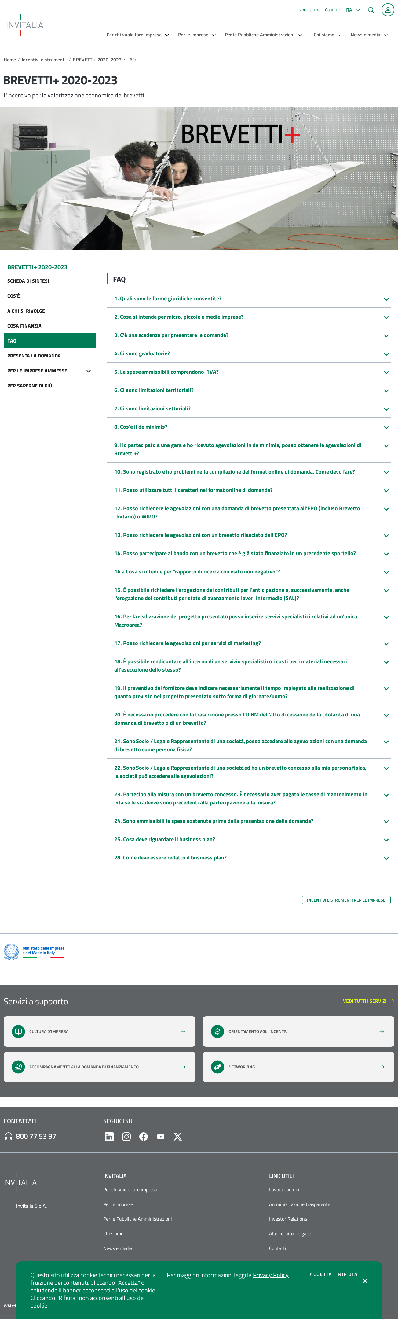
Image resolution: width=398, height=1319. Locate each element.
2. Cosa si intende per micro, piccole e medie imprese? (178, 317)
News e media (117, 1248)
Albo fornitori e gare (290, 1233)
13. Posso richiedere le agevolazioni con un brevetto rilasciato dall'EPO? (200, 535)
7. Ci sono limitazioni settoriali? (152, 408)
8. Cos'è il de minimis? (140, 427)
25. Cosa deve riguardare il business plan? (164, 839)
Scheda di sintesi (28, 280)
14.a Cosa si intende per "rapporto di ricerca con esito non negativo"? (197, 571)
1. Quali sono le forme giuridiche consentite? (167, 298)
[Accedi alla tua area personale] (388, 9)
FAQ (11, 340)
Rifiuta (348, 1274)
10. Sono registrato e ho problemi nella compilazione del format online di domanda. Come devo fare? (234, 471)
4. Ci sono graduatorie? (142, 353)
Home (10, 59)
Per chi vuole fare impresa (130, 1189)
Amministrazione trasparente (299, 1204)
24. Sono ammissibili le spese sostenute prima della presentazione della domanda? (213, 821)
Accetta (321, 1274)
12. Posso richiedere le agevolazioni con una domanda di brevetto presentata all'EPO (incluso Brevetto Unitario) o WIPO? (237, 512)
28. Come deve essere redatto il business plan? (170, 857)
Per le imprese (118, 1204)
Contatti (332, 9)
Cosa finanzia (24, 325)
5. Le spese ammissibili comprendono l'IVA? (166, 372)
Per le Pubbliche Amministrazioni (137, 1218)
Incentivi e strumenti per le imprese (346, 900)
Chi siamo (113, 1233)
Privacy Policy (271, 1275)
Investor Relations (288, 1218)
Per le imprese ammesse (37, 370)
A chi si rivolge (26, 310)
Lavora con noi (308, 9)
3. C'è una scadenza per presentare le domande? (171, 335)
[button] (352, 9)
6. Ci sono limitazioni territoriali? (154, 390)
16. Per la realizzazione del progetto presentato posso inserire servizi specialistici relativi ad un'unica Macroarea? (235, 620)
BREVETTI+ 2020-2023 (97, 59)
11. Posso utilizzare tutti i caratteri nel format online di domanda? (193, 490)
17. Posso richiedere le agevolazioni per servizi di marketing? (187, 643)
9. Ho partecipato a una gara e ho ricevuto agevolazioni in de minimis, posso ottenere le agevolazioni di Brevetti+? (237, 449)
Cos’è (13, 295)
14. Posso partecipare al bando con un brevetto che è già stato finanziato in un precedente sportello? (235, 553)
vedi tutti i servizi (368, 1001)
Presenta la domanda (34, 355)
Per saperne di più (29, 385)
